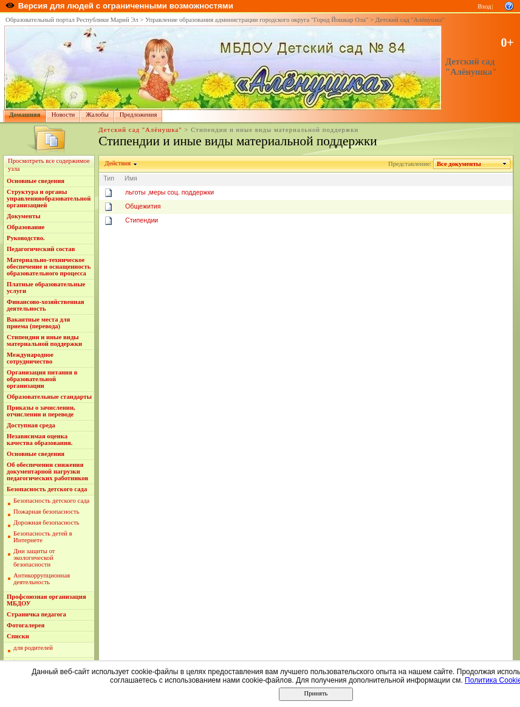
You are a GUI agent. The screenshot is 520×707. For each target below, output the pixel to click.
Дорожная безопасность (46, 522)
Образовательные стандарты (49, 396)
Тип (108, 178)
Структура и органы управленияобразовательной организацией (49, 198)
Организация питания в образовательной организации (42, 379)
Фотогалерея (25, 625)
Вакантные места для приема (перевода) (38, 322)
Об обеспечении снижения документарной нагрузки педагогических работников (47, 471)
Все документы (459, 163)
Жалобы (97, 114)
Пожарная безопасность (46, 511)
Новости (63, 114)
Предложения (138, 114)
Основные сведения (35, 181)
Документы (24, 216)
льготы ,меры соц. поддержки (169, 192)
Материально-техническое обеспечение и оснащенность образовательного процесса (49, 267)
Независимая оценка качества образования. (39, 439)
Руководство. (26, 238)
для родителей (33, 647)
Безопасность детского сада (47, 489)
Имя (131, 178)
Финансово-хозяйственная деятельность (45, 305)
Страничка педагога (36, 614)
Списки (18, 636)
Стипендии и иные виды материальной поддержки (44, 340)
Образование (25, 227)
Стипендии (141, 220)
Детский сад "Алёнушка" (410, 19)
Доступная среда (31, 425)
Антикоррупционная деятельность (41, 578)
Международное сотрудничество (30, 358)
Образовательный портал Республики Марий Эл (72, 19)
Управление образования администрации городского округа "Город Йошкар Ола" (257, 19)
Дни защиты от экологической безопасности (34, 558)
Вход (484, 6)
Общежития (143, 206)
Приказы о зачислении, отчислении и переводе (41, 411)
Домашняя (25, 114)
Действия (117, 163)
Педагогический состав (41, 249)
